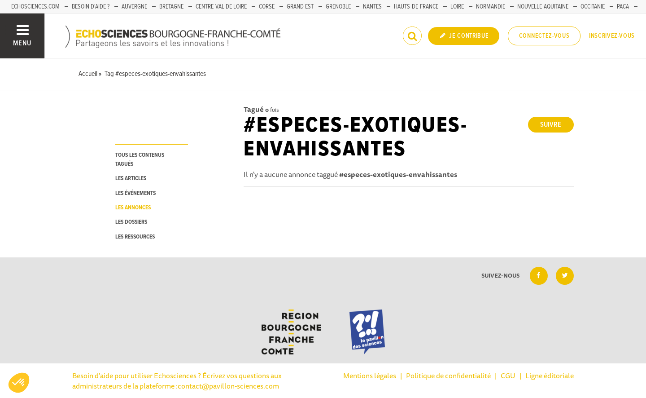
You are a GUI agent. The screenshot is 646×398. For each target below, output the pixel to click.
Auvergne (134, 7)
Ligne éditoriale (549, 375)
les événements (135, 193)
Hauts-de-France (416, 7)
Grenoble (338, 7)
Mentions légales (369, 375)
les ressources (135, 237)
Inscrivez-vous (612, 36)
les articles (130, 178)
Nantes (372, 7)
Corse (267, 7)
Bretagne (171, 7)
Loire (457, 7)
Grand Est (300, 7)
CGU (508, 375)
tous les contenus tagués (139, 159)
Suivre (550, 124)
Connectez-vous (544, 36)
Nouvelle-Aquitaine (542, 7)
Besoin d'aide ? (90, 7)
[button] (19, 383)
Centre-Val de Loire (221, 7)
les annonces (133, 208)
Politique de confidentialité (448, 375)
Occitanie (593, 7)
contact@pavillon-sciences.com (228, 386)
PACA (623, 7)
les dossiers (131, 222)
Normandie (490, 7)
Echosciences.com (35, 7)
